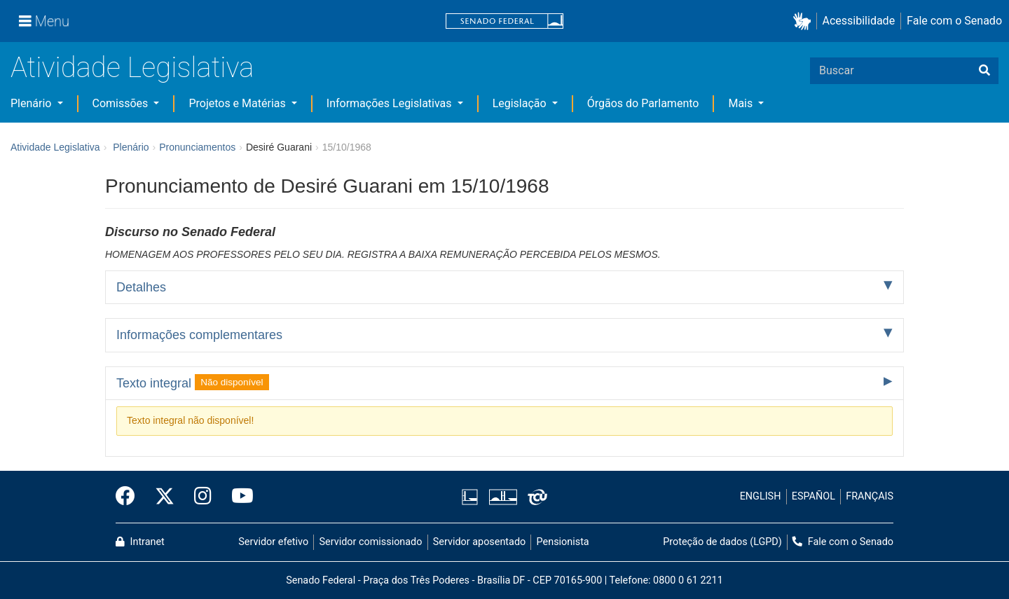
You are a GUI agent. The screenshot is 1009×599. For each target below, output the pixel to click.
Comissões (121, 103)
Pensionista (563, 542)
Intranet (140, 542)
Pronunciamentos (197, 147)
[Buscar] (984, 70)
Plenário (32, 103)
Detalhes (141, 287)
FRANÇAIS (869, 496)
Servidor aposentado (479, 542)
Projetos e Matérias (238, 103)
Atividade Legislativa (132, 67)
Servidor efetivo (273, 542)
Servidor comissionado (371, 542)
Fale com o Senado (954, 20)
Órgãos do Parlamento (643, 103)
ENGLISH (760, 496)
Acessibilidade (859, 20)
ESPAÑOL (813, 496)
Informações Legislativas (391, 103)
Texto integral (192, 382)
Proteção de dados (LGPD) (722, 542)
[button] (804, 21)
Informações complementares (199, 335)
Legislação (521, 103)
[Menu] (44, 21)
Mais (741, 103)
